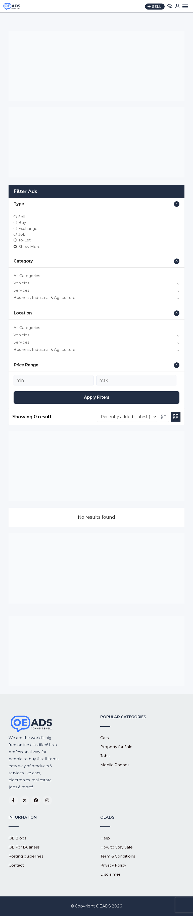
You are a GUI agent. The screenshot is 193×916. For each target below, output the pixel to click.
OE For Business (24, 847)
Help (105, 838)
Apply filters (96, 397)
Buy (22, 222)
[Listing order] (127, 417)
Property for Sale (116, 746)
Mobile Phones (114, 764)
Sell (21, 216)
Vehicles (21, 283)
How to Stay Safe (116, 847)
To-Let (24, 240)
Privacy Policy (113, 865)
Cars (104, 737)
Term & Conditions (117, 856)
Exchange (27, 228)
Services (21, 290)
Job (22, 234)
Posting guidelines (26, 856)
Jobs (104, 755)
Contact (16, 865)
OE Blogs (17, 838)
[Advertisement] (96, 66)
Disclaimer (110, 874)
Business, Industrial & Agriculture (44, 297)
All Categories (27, 275)
